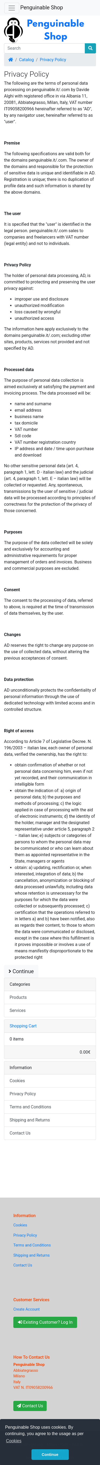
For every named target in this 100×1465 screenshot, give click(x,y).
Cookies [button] (13, 1441)
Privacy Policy (53, 59)
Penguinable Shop (41, 7)
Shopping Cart (23, 1025)
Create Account (26, 1309)
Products (18, 997)
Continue (21, 971)
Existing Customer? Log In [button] (45, 1322)
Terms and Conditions (30, 1106)
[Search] (44, 48)
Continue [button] (50, 1454)
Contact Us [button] (30, 1405)
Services (18, 1010)
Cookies (17, 1080)
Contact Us (20, 1133)
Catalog (26, 59)
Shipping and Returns (30, 1120)
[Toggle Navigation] (11, 8)
